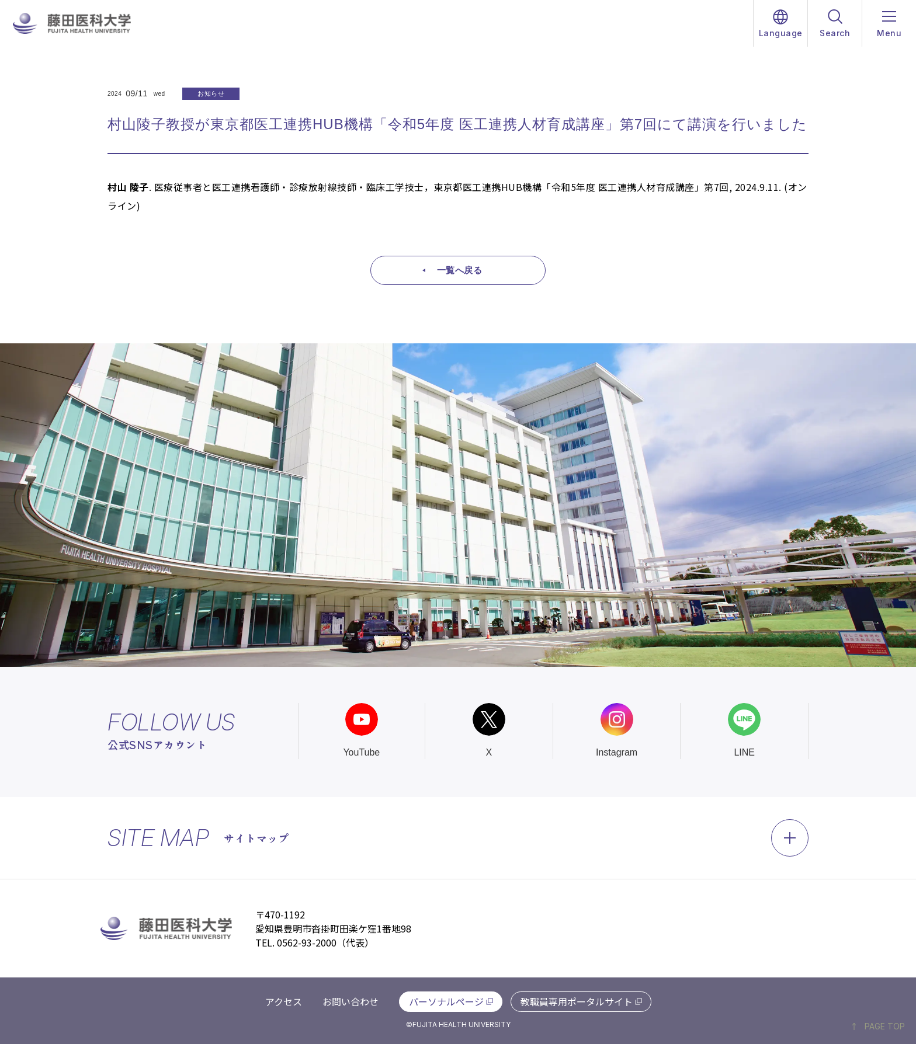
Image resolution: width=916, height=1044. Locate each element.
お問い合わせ (350, 1001)
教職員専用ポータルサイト (577, 1001)
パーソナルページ (446, 1001)
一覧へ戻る (460, 270)
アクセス (283, 1001)
